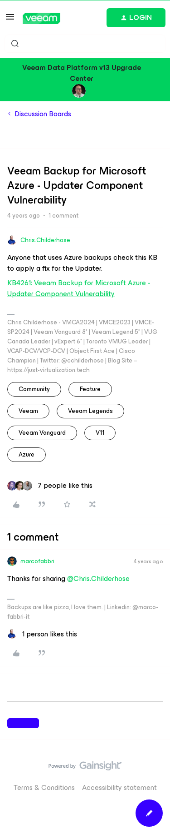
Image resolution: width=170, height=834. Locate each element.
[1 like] (42, 634)
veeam (28, 411)
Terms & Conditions (44, 787)
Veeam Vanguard (42, 432)
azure (26, 454)
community (34, 389)
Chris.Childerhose (45, 240)
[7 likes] (49, 485)
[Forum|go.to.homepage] (41, 18)
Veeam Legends (90, 411)
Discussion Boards (43, 114)
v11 (100, 432)
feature (90, 389)
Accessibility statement (119, 787)
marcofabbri (37, 561)
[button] (10, 20)
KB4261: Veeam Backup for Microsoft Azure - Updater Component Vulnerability (79, 288)
